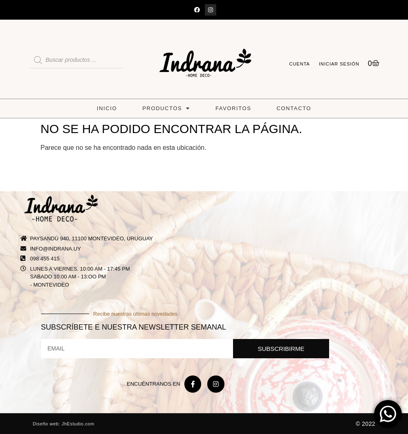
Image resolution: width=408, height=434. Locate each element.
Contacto (294, 108)
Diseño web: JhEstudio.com (63, 423)
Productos (166, 108)
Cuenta (299, 63)
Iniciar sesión (339, 63)
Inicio (107, 108)
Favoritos (233, 108)
